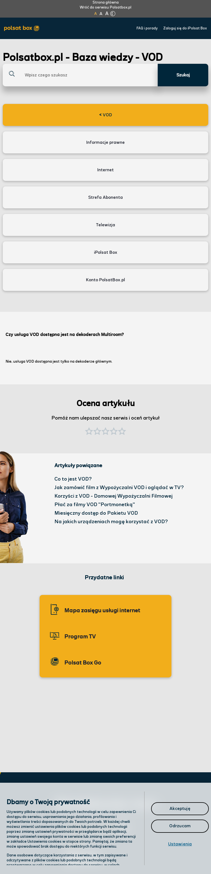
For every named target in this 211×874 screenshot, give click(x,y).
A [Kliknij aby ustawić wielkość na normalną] (95, 13)
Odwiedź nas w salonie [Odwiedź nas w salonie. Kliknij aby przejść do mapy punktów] (97, 828)
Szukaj (183, 75)
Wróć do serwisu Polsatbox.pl (105, 7)
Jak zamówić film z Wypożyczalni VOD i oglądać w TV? (119, 487)
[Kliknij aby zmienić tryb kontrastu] (113, 14)
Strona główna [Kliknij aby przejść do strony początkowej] (106, 2)
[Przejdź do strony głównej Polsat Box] (23, 28)
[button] (122, 432)
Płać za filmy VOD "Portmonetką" (94, 504)
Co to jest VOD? (73, 479)
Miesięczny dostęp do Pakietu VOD (96, 513)
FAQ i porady (147, 28)
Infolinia (76, 843)
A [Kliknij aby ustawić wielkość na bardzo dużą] (107, 13)
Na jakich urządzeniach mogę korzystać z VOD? (111, 521)
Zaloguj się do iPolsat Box (185, 28)
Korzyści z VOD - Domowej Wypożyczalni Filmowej (113, 496)
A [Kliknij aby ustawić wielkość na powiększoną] (100, 14)
